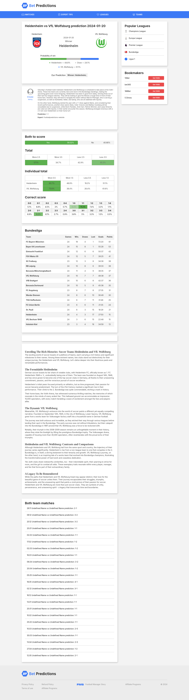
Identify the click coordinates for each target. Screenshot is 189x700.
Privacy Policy (28, 684)
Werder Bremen (33, 295)
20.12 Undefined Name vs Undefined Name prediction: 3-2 (52, 522)
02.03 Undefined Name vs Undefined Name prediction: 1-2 (52, 548)
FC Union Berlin (33, 305)
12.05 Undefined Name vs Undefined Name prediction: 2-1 (52, 655)
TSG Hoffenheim (33, 300)
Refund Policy (48, 684)
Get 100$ (156, 78)
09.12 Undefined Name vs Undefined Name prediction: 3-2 (52, 515)
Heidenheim (31, 314)
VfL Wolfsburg (32, 276)
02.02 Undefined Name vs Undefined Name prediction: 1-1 (52, 535)
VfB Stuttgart (32, 280)
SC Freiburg (31, 261)
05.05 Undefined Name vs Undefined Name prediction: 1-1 (52, 575)
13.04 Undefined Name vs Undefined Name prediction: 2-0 (52, 642)
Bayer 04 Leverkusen (35, 246)
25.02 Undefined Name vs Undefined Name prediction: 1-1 (52, 622)
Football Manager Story (91, 684)
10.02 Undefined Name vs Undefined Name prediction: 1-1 (52, 615)
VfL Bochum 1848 (34, 319)
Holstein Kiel (31, 324)
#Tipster (30, 97)
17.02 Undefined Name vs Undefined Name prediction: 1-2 (52, 542)
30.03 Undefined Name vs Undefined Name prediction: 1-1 (52, 635)
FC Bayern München (35, 242)
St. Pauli (29, 310)
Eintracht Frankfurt (34, 251)
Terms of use (27, 688)
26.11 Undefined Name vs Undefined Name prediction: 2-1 (52, 508)
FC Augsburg (32, 290)
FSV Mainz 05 (32, 256)
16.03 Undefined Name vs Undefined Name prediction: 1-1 (52, 555)
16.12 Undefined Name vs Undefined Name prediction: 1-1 (52, 595)
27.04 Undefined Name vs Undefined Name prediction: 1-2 (52, 649)
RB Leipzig (30, 266)
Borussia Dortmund (34, 285)
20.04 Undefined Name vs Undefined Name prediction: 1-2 (52, 568)
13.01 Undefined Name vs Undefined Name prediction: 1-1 (52, 602)
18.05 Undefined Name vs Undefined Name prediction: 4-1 (52, 582)
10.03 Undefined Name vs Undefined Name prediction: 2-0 (52, 629)
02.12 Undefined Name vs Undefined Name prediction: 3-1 (52, 588)
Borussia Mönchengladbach (38, 271)
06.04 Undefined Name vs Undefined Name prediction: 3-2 (52, 562)
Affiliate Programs (49, 688)
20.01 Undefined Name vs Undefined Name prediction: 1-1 (52, 528)
